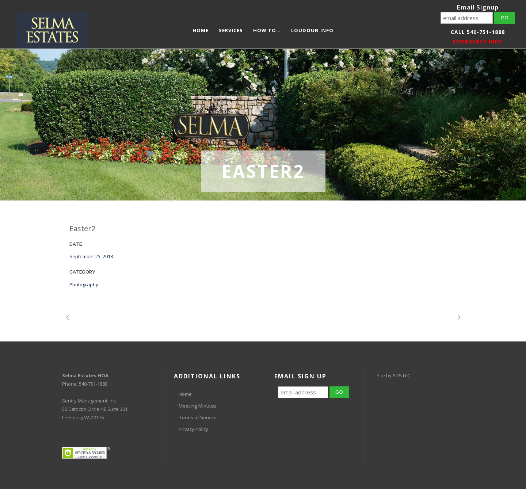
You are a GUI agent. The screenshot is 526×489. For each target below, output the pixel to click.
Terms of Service (198, 417)
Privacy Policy (193, 429)
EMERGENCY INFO (477, 41)
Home (185, 394)
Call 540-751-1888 (478, 31)
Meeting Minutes (198, 405)
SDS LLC (401, 375)
